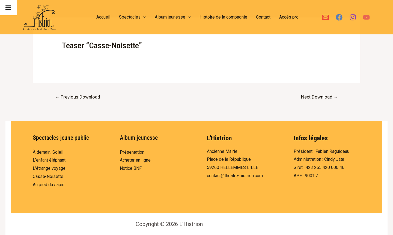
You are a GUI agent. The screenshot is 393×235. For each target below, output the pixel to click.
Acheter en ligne (135, 160)
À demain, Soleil (48, 152)
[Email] (325, 17)
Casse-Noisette (48, 176)
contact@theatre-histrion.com (235, 175)
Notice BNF (131, 168)
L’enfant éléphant (49, 160)
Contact (263, 17)
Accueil (103, 17)
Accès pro (289, 17)
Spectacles (130, 17)
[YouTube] (366, 17)
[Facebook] (339, 17)
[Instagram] (352, 17)
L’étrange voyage (49, 168)
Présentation (132, 152)
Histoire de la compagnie (223, 17)
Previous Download (77, 97)
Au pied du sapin (48, 184)
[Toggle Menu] (8, 7)
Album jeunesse (170, 17)
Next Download (319, 97)
